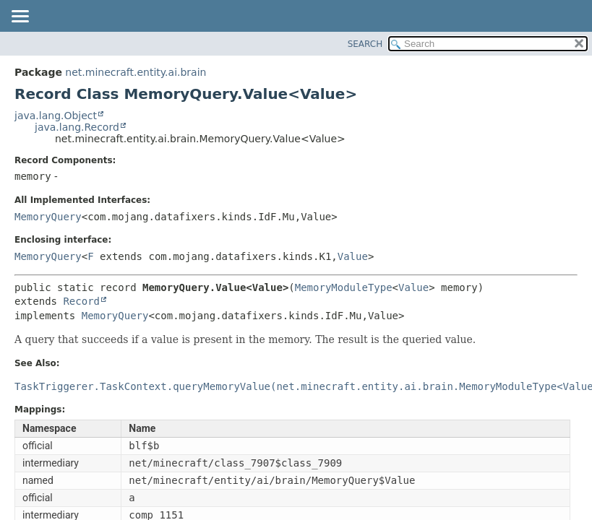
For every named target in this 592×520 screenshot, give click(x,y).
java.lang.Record (77, 127)
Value (353, 256)
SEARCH (365, 44)
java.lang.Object (55, 115)
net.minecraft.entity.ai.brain (135, 72)
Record (81, 301)
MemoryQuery (48, 216)
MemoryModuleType (343, 287)
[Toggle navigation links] (19, 17)
